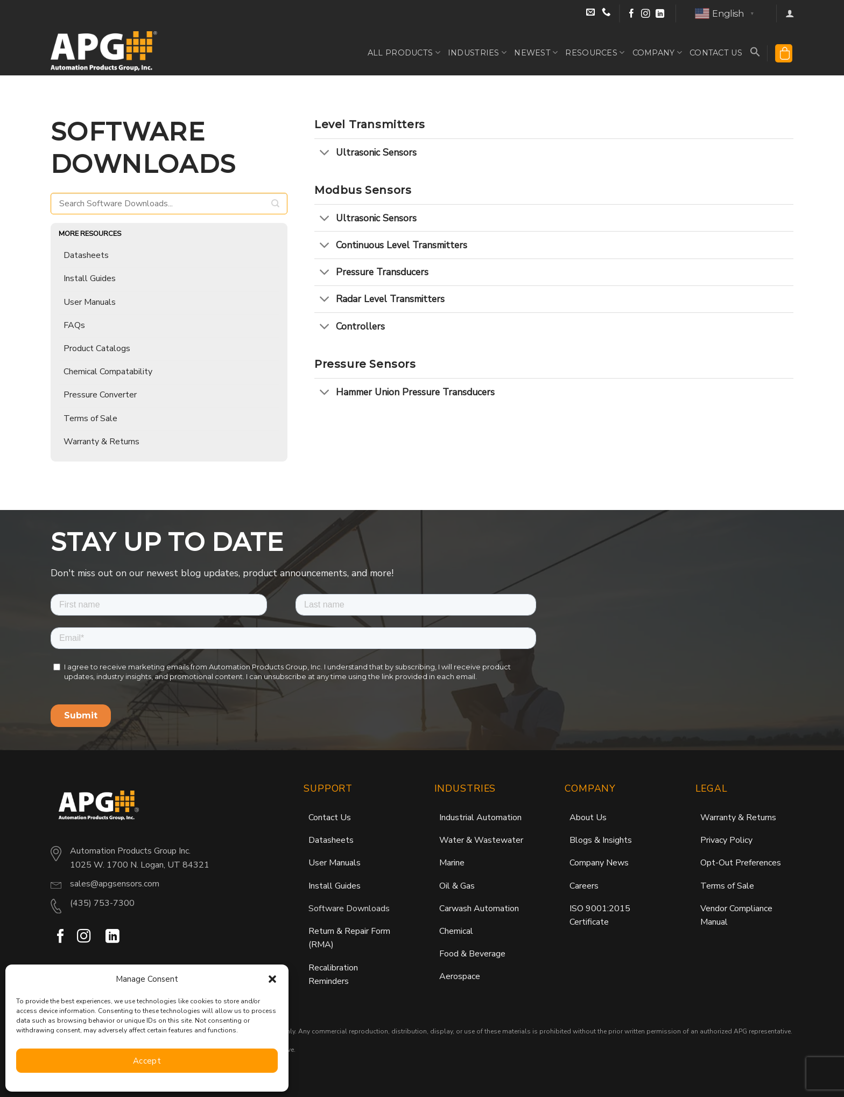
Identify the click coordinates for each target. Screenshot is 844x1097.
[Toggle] (324, 153)
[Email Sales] (592, 14)
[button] (272, 979)
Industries (477, 52)
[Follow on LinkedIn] (660, 14)
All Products (404, 52)
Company (657, 52)
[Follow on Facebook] (631, 14)
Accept (147, 1061)
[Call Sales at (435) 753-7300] (606, 14)
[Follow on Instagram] (645, 14)
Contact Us (716, 53)
